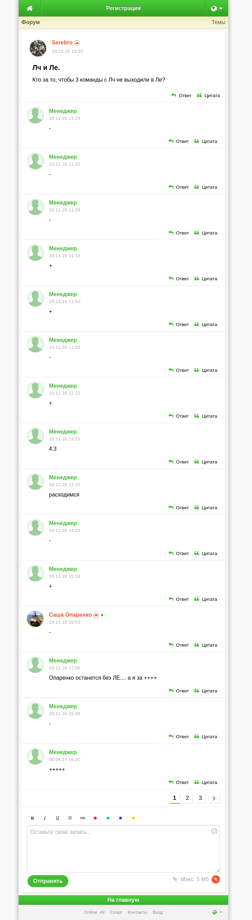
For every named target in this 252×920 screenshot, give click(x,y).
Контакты (137, 912)
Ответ (181, 95)
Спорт (116, 912)
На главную (123, 900)
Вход (158, 912)
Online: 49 (94, 912)
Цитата (208, 95)
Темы (218, 22)
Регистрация (123, 8)
